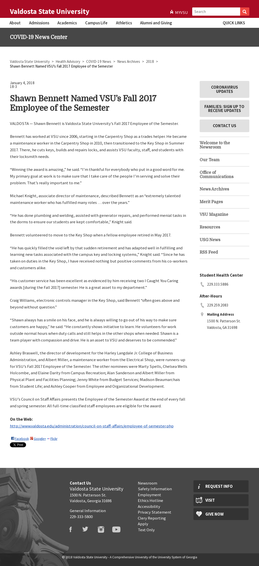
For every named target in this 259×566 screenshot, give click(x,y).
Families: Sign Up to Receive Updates (224, 108)
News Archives (129, 61)
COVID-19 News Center (38, 37)
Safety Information (155, 488)
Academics (67, 23)
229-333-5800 (81, 516)
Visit (210, 500)
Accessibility (149, 506)
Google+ (40, 439)
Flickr (53, 439)
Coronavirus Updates (224, 89)
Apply (143, 524)
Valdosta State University (49, 11)
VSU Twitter (88, 529)
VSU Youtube (119, 529)
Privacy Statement (154, 512)
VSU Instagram (104, 529)
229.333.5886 (217, 284)
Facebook (22, 439)
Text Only (146, 529)
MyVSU (181, 12)
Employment (149, 494)
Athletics (124, 23)
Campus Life (96, 23)
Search (244, 11)
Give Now (214, 514)
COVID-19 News (99, 61)
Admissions (39, 23)
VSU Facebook (73, 529)
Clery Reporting (152, 518)
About (15, 23)
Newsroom (147, 483)
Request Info (219, 486)
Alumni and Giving (156, 23)
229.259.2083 (217, 305)
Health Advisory (68, 61)
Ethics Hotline (150, 500)
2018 (150, 61)
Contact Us (224, 125)
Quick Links (234, 23)
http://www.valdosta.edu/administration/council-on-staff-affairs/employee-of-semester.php (92, 426)
